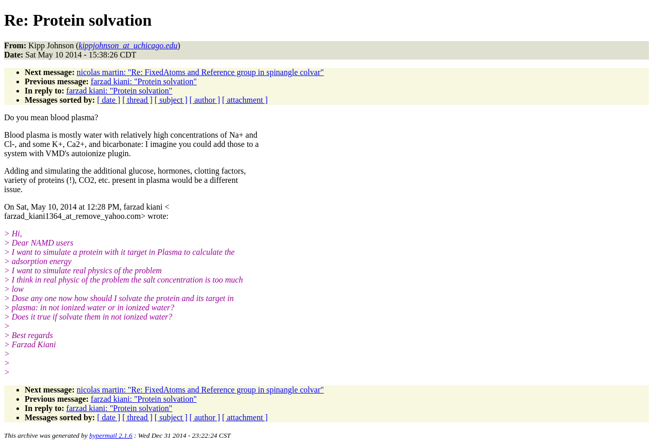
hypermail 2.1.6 (111, 435)
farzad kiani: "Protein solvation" (144, 81)
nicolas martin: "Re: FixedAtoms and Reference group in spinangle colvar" (200, 72)
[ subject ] (171, 100)
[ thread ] (137, 100)
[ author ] (205, 100)
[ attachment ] (245, 100)
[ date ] (108, 100)
